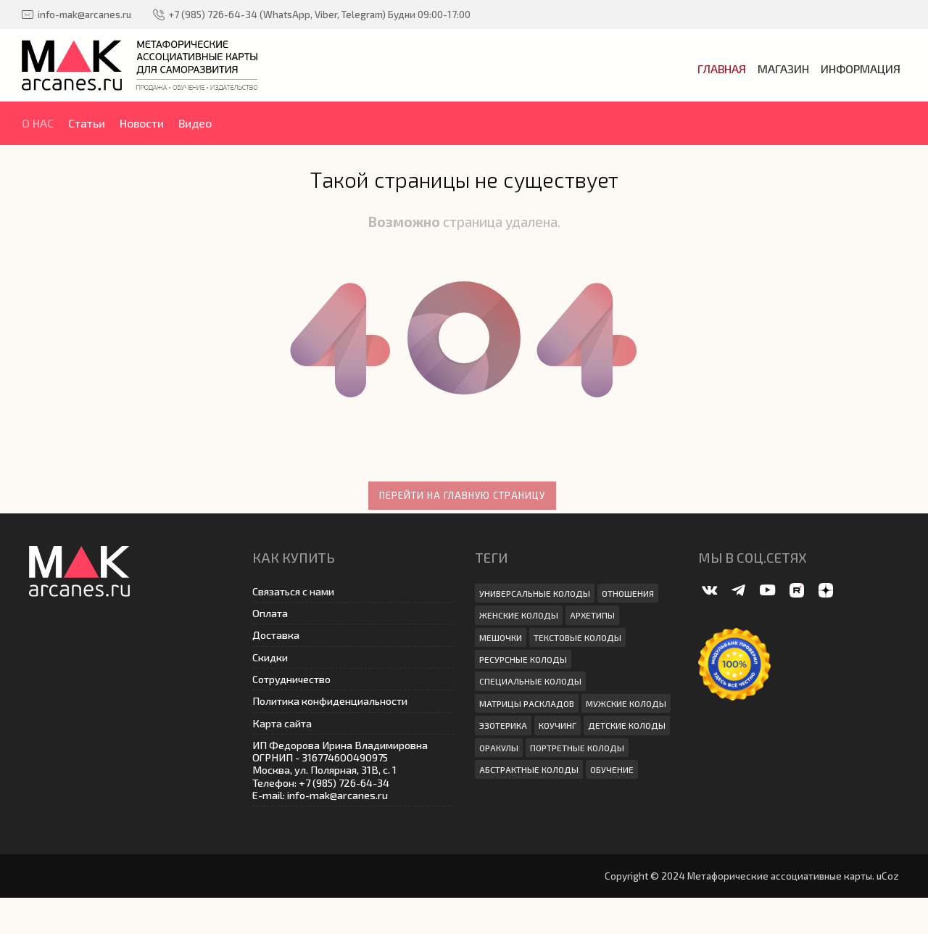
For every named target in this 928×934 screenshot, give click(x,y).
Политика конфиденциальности (329, 701)
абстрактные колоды (529, 769)
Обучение (612, 769)
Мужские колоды (626, 703)
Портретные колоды (577, 748)
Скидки (270, 657)
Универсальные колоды (534, 593)
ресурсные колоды (523, 659)
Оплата (270, 613)
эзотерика (503, 725)
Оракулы (498, 748)
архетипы (592, 615)
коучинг (557, 725)
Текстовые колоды (577, 637)
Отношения (628, 593)
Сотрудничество (291, 679)
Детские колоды (627, 725)
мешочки (500, 637)
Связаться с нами (293, 591)
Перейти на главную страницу (462, 495)
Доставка (275, 635)
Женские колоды (518, 615)
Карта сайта (282, 723)
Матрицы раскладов (526, 703)
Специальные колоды (530, 681)
